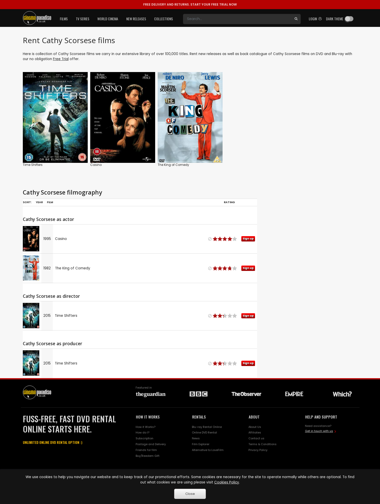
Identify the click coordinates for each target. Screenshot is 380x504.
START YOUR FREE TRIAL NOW (190, 4)
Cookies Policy (226, 482)
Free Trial (61, 59)
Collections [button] (163, 18)
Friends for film (146, 450)
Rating (229, 202)
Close (190, 494)
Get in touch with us (319, 431)
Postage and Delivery (151, 444)
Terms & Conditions (262, 444)
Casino (96, 165)
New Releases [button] (136, 18)
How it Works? (145, 427)
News (196, 438)
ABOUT (254, 417)
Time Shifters (33, 165)
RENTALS (199, 417)
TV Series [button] (82, 18)
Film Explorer (200, 444)
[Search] (237, 19)
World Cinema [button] (107, 18)
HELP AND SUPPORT (321, 417)
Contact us (256, 438)
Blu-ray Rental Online (207, 427)
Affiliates (254, 432)
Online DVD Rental (204, 432)
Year (39, 202)
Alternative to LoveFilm (208, 450)
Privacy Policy (257, 450)
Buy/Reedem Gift (147, 456)
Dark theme (334, 18)
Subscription (144, 438)
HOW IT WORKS (148, 417)
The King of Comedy (173, 165)
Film (50, 202)
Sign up (248, 238)
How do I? (142, 432)
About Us (254, 427)
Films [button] (64, 18)
